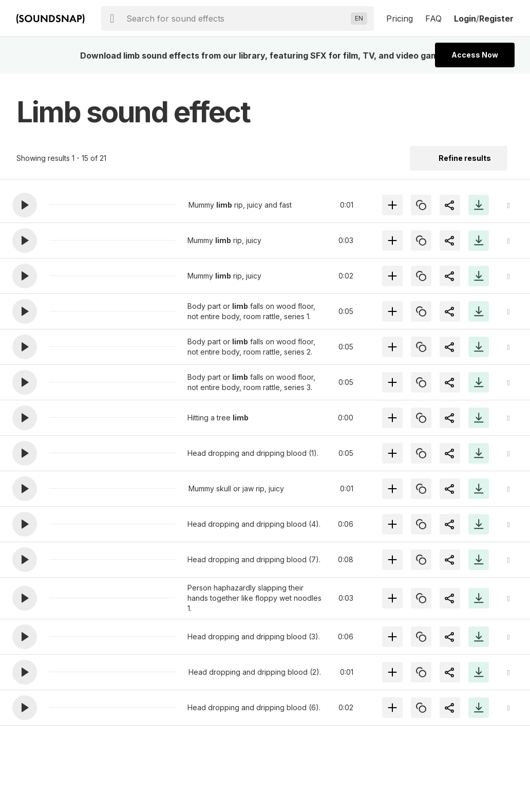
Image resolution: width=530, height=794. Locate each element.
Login (465, 18)
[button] (24, 205)
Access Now (474, 54)
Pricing (399, 18)
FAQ (433, 18)
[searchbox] (236, 18)
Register (496, 18)
